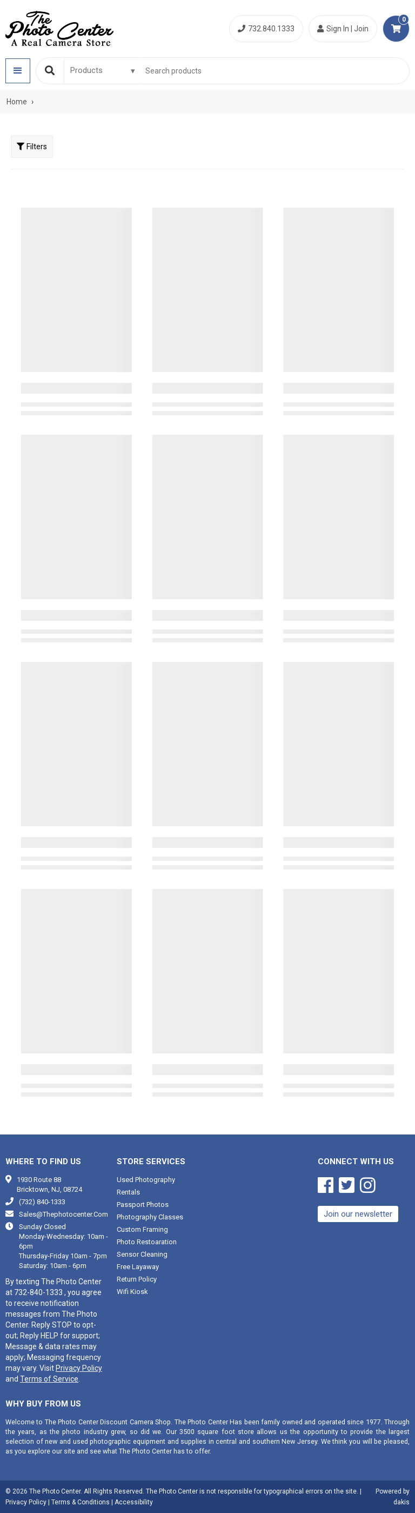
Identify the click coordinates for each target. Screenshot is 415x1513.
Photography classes (150, 1217)
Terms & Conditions (80, 1502)
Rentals (128, 1192)
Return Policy (137, 1279)
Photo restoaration (147, 1242)
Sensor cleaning (142, 1254)
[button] (17, 70)
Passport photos (143, 1204)
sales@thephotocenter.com (63, 1214)
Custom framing (142, 1229)
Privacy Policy (79, 1368)
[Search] (50, 70)
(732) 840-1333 (42, 1202)
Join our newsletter (358, 1214)
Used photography (146, 1180)
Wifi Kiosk (132, 1292)
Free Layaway (138, 1267)
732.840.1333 (266, 28)
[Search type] (103, 70)
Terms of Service (49, 1379)
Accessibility (134, 1502)
